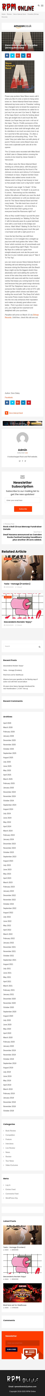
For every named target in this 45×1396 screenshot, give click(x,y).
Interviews (9, 1144)
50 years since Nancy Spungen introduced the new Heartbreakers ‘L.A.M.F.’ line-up (19, 687)
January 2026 (8, 736)
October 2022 (8, 904)
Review (9, 14)
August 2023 (8, 861)
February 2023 (9, 887)
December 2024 (9, 792)
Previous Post (8, 524)
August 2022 (8, 913)
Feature (9, 1139)
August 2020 (8, 1016)
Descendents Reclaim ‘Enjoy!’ (18, 622)
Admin (22, 450)
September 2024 (9, 805)
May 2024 (7, 822)
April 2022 (7, 930)
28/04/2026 (8, 587)
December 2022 (9, 895)
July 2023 (7, 865)
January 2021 (8, 994)
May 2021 (7, 977)
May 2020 (7, 1029)
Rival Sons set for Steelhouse (13, 675)
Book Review (11, 1131)
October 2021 (8, 956)
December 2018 (9, 1102)
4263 (26, 453)
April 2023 (7, 878)
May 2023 (7, 874)
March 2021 (8, 986)
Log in (8, 1185)
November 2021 (9, 951)
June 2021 (7, 973)
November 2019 (9, 1055)
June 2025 (7, 766)
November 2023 (9, 848)
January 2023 (8, 891)
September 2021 (9, 960)
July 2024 (7, 813)
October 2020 (8, 1007)
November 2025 (9, 745)
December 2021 (9, 947)
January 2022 (8, 943)
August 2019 (8, 1068)
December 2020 (9, 999)
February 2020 (9, 1042)
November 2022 (9, 900)
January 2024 (8, 839)
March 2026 (8, 727)
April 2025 (7, 775)
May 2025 (7, 770)
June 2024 (7, 818)
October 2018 (8, 1111)
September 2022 (9, 908)
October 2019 (8, 1059)
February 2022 (9, 938)
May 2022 (7, 925)
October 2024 (8, 801)
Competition (10, 1135)
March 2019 (8, 1089)
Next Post (38, 532)
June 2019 (7, 1076)
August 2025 (8, 757)
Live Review (10, 1148)
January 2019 (8, 1098)
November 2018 (9, 1106)
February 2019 (9, 1093)
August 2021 (8, 964)
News (8, 1152)
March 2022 (8, 934)
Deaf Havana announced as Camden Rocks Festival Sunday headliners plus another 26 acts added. (22, 537)
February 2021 (9, 990)
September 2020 (9, 1012)
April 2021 (7, 981)
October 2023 (8, 852)
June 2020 (7, 1024)
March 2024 (8, 831)
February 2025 (9, 783)
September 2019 (9, 1063)
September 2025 (9, 753)
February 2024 (9, 835)
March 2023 (8, 882)
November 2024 (9, 796)
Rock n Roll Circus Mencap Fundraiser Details (22, 528)
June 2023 (7, 869)
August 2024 (8, 809)
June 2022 (7, 921)
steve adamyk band (16, 413)
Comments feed (12, 1194)
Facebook (9, 397)
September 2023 (9, 857)
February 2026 (9, 732)
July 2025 (7, 762)
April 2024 (7, 826)
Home (3, 14)
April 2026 (7, 723)
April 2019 (7, 1085)
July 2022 (7, 917)
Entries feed (11, 1189)
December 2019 (9, 1050)
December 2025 (9, 740)
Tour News (10, 1161)
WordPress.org (12, 1198)
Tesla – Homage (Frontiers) (17, 584)
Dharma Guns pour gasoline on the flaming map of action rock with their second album (20, 680)
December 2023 (9, 844)
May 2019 (7, 1080)
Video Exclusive (12, 1165)
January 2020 (8, 1046)
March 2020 (8, 1037)
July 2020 (7, 1020)
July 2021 (7, 969)
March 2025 (8, 779)
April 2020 (7, 1033)
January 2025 (8, 788)
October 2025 (8, 749)
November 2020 (9, 1003)
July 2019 (7, 1072)
